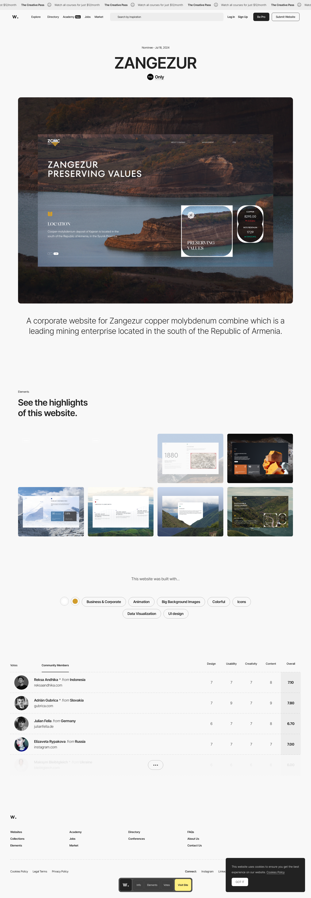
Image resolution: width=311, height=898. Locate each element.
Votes (167, 885)
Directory (53, 16)
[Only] (155, 77)
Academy (72, 16)
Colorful (218, 602)
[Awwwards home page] (126, 885)
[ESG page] (260, 511)
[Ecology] (190, 511)
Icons (241, 602)
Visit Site (183, 885)
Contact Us (194, 845)
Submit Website (285, 16)
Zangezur (155, 62)
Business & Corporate (104, 602)
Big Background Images (181, 602)
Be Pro (261, 16)
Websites (16, 832)
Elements (152, 885)
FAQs (190, 832)
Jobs (88, 16)
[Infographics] (51, 511)
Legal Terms (40, 871)
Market (99, 16)
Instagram (208, 871)
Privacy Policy (60, 871)
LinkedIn (223, 871)
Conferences (136, 838)
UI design (175, 614)
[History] (190, 458)
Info (139, 885)
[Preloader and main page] (51, 458)
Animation (141, 602)
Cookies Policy (19, 871)
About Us (193, 838)
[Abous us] (260, 458)
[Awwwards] (15, 16)
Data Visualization (142, 614)
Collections (17, 838)
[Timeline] (121, 511)
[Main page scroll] (121, 458)
